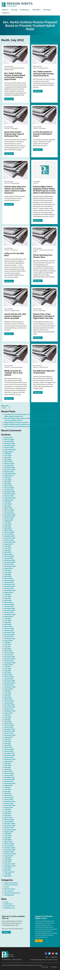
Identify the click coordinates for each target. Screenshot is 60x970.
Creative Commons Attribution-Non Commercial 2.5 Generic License (24, 965)
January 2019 (8, 606)
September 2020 (10, 566)
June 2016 (7, 669)
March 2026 (8, 437)
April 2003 (7, 876)
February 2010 (9, 819)
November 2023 (9, 494)
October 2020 (9, 564)
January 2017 (8, 655)
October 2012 (8, 757)
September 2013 (9, 735)
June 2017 (7, 645)
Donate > (38, 941)
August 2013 (8, 737)
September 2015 (9, 687)
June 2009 (8, 836)
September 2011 (9, 783)
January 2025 (9, 466)
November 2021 (9, 538)
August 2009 (8, 832)
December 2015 (9, 681)
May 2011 (7, 791)
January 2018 (8, 630)
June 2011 (7, 789)
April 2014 (7, 721)
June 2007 (7, 868)
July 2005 (7, 874)
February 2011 (9, 797)
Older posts (5, 405)
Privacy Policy (44, 967)
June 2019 (7, 596)
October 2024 (9, 472)
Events (6, 887)
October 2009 (9, 828)
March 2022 (8, 530)
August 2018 (8, 616)
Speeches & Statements (12, 893)
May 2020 (7, 574)
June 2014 (7, 717)
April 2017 (7, 649)
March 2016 (8, 675)
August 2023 (8, 500)
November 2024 (9, 470)
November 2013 (9, 731)
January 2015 (8, 703)
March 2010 (8, 818)
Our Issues (14, 10)
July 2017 (7, 643)
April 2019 (7, 600)
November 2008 (9, 850)
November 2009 (9, 826)
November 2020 (9, 562)
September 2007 (10, 866)
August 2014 (8, 713)
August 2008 (8, 856)
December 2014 (9, 705)
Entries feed (8, 904)
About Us (5, 10)
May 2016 (7, 671)
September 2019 (9, 590)
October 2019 (8, 588)
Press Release (8, 891)
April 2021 (7, 552)
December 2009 (9, 824)
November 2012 (9, 755)
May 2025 (7, 458)
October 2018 (8, 612)
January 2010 (8, 822)
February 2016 (9, 677)
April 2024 (7, 484)
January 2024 (9, 490)
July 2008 (7, 858)
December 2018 (9, 608)
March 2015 (8, 699)
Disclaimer (54, 967)
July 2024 (7, 478)
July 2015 (7, 691)
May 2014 (7, 719)
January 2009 (9, 846)
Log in (6, 902)
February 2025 (9, 464)
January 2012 (8, 775)
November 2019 (9, 586)
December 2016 (9, 657)
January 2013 (8, 751)
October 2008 (9, 852)
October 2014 (8, 709)
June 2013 (7, 741)
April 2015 (7, 697)
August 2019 (8, 592)
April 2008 (7, 862)
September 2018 (9, 614)
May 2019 (7, 598)
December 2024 (9, 468)
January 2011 (8, 799)
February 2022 (9, 532)
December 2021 (9, 536)
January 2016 (8, 679)
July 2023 (7, 502)
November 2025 (9, 445)
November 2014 (9, 707)
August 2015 (8, 689)
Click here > (6, 932)
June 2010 (7, 811)
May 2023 (7, 506)
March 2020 (8, 578)
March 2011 (8, 795)
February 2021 (9, 556)
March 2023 (8, 508)
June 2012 (7, 765)
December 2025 (9, 443)
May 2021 (7, 550)
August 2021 (8, 544)
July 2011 (7, 787)
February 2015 (9, 701)
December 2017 (9, 632)
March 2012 (8, 771)
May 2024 (7, 482)
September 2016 (9, 663)
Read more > (9, 99)
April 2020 (7, 576)
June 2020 (7, 572)
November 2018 (9, 610)
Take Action (36, 10)
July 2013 (7, 739)
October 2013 (8, 733)
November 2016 (9, 659)
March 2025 (8, 462)
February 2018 (9, 628)
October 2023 (9, 496)
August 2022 (8, 520)
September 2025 (10, 449)
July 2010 (7, 809)
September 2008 (10, 854)
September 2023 (10, 498)
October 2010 (8, 803)
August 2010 (8, 807)
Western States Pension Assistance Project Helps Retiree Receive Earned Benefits (31, 424)
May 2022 (7, 526)
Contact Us (6, 13)
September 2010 (9, 805)
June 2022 (7, 524)
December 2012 (9, 753)
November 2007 (9, 864)
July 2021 (7, 546)
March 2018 (8, 626)
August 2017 (8, 641)
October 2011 (8, 781)
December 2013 (9, 729)
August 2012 (8, 761)
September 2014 (9, 711)
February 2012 (9, 773)
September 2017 (9, 638)
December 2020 (9, 560)
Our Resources (25, 10)
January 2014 (8, 727)
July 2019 (7, 594)
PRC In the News (9, 889)
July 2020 (7, 570)
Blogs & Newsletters (11, 883)
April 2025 (7, 460)
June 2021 (7, 548)
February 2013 (9, 749)
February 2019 (9, 604)
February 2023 (9, 510)
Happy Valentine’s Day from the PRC (16, 422)
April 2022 (7, 528)
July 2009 (7, 834)
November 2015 (9, 683)
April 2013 (7, 745)
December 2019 (9, 584)
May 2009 (7, 838)
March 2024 (8, 486)
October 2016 (8, 661)
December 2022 (9, 514)
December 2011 (9, 777)
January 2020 (9, 582)
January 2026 (9, 441)
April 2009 (7, 840)
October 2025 (9, 447)
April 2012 (7, 769)
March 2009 (8, 842)
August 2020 (8, 568)
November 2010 (9, 801)
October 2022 (9, 518)
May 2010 (7, 813)
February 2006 (9, 872)
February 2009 (9, 844)
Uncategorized (9, 895)
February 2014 (9, 725)
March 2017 (8, 651)
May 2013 (7, 743)
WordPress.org (9, 908)
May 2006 (7, 870)
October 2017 (8, 636)
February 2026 (9, 439)
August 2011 (8, 785)
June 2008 (8, 860)
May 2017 (7, 647)
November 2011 (9, 779)
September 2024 (10, 474)
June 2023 (7, 504)
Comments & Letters (11, 885)
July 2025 (7, 453)
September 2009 (10, 830)
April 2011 (7, 793)
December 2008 (9, 848)
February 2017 (9, 653)
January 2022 (9, 534)
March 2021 (8, 554)
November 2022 (9, 516)
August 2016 (8, 665)
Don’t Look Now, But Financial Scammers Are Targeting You (24, 426)
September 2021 (9, 542)
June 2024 (7, 480)
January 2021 (8, 558)
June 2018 (7, 620)
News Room (47, 10)
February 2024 (9, 488)
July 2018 (7, 618)
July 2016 (7, 667)
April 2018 (7, 624)
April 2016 (7, 673)
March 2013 (8, 747)
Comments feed (9, 906)
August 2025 (8, 451)
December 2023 (9, 492)
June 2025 (7, 455)
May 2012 (7, 767)
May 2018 (7, 622)
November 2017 (9, 635)
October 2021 (8, 540)
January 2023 (9, 512)
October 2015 (8, 685)
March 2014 (8, 723)
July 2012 (7, 763)
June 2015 (7, 693)
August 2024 (8, 476)
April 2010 (7, 815)
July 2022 (7, 522)
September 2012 (9, 759)
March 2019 (8, 602)
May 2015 (7, 695)
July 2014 (7, 715)
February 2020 (9, 580)
